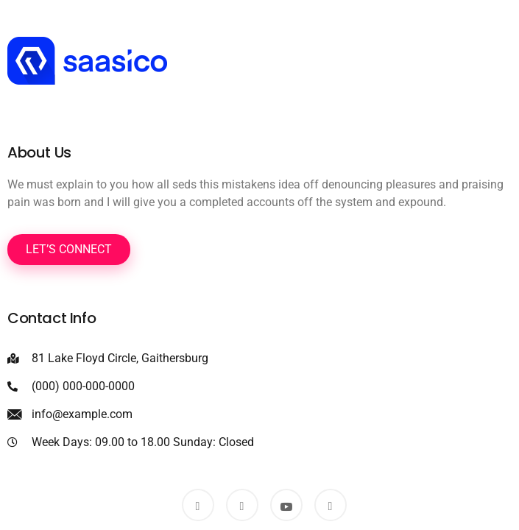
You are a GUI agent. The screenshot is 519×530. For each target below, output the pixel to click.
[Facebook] (198, 505)
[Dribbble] (330, 505)
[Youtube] (286, 505)
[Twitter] (242, 505)
